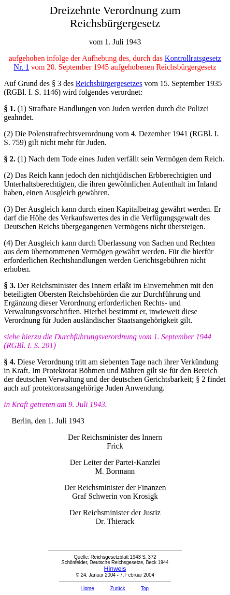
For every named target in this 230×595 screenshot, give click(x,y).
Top (145, 588)
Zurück (117, 588)
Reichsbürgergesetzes (108, 83)
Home (87, 588)
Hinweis (115, 568)
